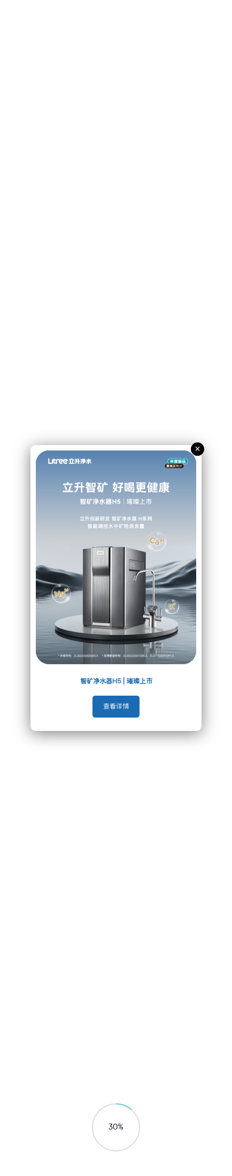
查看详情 (116, 706)
